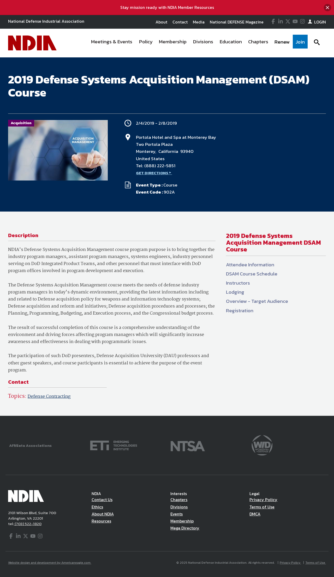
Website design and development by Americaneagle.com (49, 562)
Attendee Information (250, 264)
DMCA (254, 514)
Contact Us (102, 499)
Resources (101, 521)
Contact (180, 22)
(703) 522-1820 (27, 524)
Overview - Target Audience (257, 301)
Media (199, 22)
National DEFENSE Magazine (237, 22)
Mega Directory (184, 528)
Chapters (178, 499)
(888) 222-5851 (159, 165)
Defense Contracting (49, 396)
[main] (167, 236)
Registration (239, 310)
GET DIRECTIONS (152, 173)
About (161, 22)
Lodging (235, 292)
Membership (182, 521)
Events (176, 514)
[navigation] (198, 43)
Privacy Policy (263, 499)
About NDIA (103, 514)
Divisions (179, 507)
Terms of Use (262, 507)
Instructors (238, 283)
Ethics (97, 507)
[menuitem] (112, 43)
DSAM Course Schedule (251, 274)
